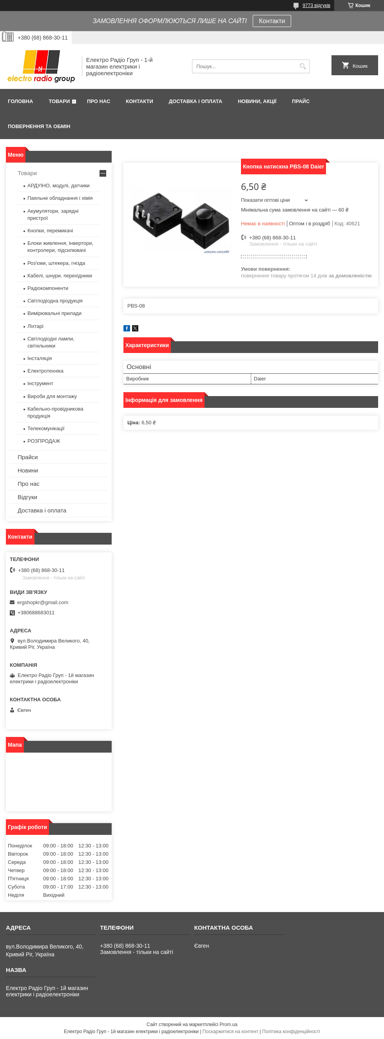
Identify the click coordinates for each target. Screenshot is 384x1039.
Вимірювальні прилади (54, 313)
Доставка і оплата (195, 101)
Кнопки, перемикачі (50, 231)
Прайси (28, 457)
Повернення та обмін (39, 126)
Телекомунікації (46, 428)
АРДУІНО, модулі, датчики (58, 185)
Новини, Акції (257, 101)
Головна (20, 101)
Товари (59, 101)
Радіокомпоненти (47, 288)
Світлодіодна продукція (55, 301)
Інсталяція (39, 358)
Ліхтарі (35, 326)
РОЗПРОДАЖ (43, 441)
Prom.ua (228, 1024)
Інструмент (40, 383)
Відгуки (27, 497)
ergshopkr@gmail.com (42, 602)
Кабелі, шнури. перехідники (59, 276)
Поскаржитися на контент (230, 1031)
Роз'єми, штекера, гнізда (56, 263)
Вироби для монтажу (52, 396)
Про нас (98, 101)
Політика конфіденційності (291, 1031)
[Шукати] (303, 66)
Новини (28, 470)
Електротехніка (45, 371)
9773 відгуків (316, 5)
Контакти (272, 21)
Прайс (301, 101)
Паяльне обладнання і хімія (60, 198)
